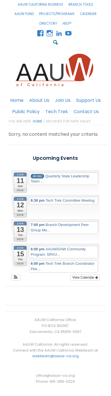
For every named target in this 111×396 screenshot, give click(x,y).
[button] (16, 277)
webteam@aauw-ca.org (55, 356)
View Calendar (85, 277)
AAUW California (55, 70)
